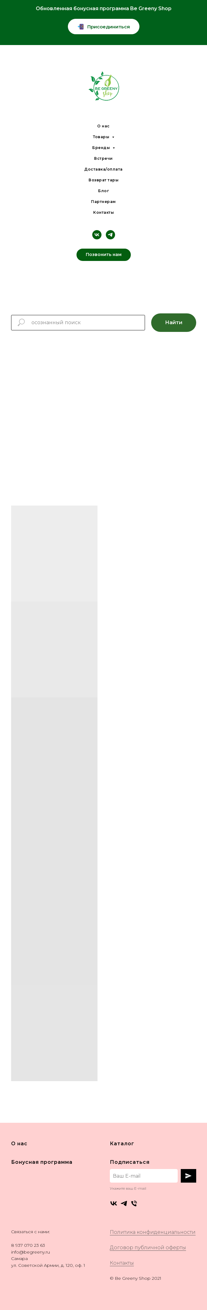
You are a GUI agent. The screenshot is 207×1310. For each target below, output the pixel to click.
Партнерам (103, 201)
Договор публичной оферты (148, 1247)
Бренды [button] (101, 147)
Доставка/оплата (103, 169)
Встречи (103, 158)
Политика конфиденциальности (153, 1232)
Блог (103, 190)
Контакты (103, 212)
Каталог (122, 1144)
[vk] (96, 234)
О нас (103, 126)
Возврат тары (103, 180)
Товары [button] (101, 136)
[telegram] (110, 234)
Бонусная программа (41, 1162)
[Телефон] (134, 1203)
